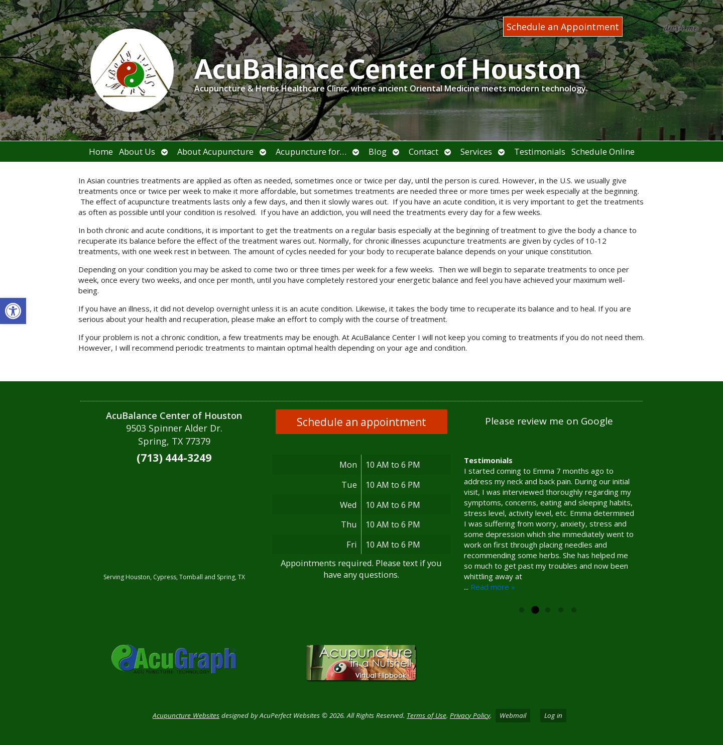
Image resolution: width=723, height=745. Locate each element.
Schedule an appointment (361, 422)
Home (101, 151)
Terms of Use (426, 715)
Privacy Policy (470, 715)
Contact (423, 151)
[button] (13, 311)
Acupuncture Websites (186, 715)
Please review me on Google (549, 421)
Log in (553, 715)
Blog (378, 151)
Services (476, 151)
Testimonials (539, 151)
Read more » (492, 587)
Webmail (513, 715)
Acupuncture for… (311, 151)
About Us (137, 151)
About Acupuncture (215, 151)
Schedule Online (603, 151)
